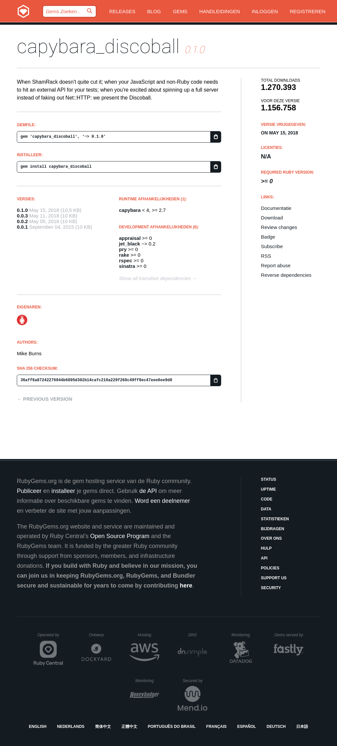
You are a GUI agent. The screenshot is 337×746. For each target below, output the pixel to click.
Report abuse (276, 265)
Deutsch (276, 726)
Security (271, 588)
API (264, 558)
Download (272, 217)
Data (266, 509)
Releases (122, 11)
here (186, 585)
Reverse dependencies (286, 275)
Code (266, 499)
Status (268, 479)
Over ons (271, 538)
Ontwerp (100, 635)
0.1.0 (22, 210)
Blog (154, 11)
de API (148, 491)
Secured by (195, 680)
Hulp (266, 548)
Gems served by (289, 635)
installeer (63, 491)
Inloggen (265, 11)
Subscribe (272, 246)
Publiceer (29, 491)
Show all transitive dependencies (155, 278)
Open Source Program (119, 536)
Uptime (268, 489)
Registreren (307, 11)
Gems (180, 11)
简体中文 (103, 726)
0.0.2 (22, 221)
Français (216, 726)
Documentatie (276, 208)
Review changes (279, 227)
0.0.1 (22, 227)
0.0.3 (22, 215)
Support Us (274, 578)
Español (246, 726)
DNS (197, 635)
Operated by (50, 637)
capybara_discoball (98, 46)
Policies (270, 568)
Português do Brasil (171, 726)
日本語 (302, 726)
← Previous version (44, 399)
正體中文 (129, 726)
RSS (266, 256)
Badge (268, 237)
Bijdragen (272, 529)
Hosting (148, 635)
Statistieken (275, 519)
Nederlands (70, 726)
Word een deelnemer (162, 501)
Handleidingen (219, 11)
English (37, 726)
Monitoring (243, 635)
